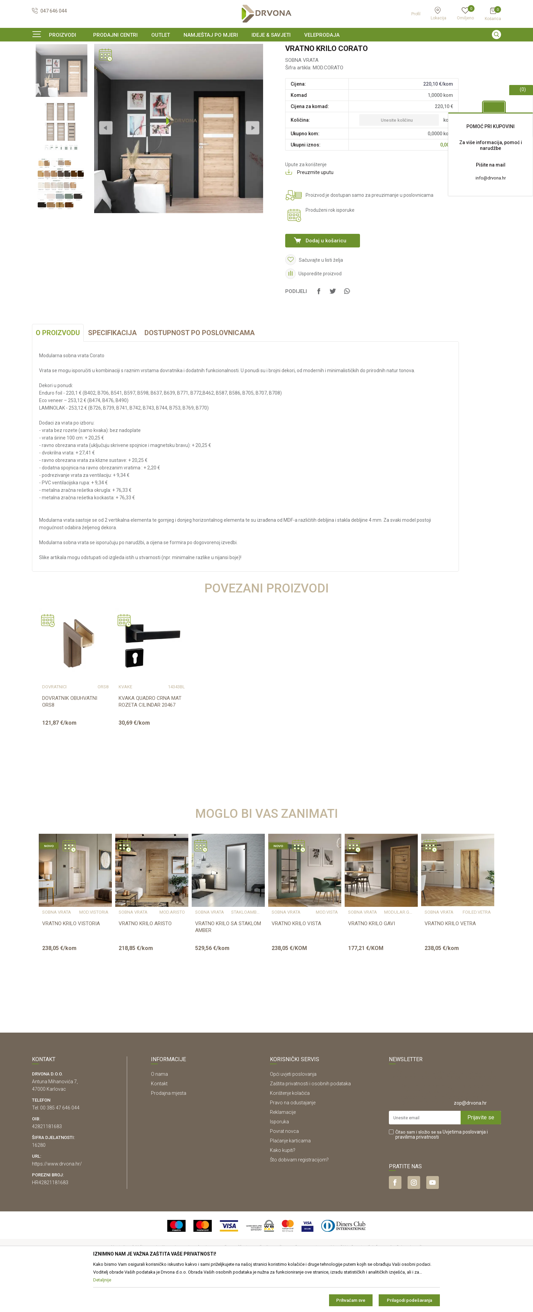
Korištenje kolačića (290, 1134)
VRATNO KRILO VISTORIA (71, 965)
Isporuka (279, 1163)
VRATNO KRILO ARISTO (145, 965)
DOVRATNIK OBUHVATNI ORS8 (69, 743)
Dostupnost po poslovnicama (199, 374)
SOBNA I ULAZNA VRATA (80, 62)
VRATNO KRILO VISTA (296, 965)
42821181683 (47, 1168)
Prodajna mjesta (168, 1134)
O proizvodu (58, 374)
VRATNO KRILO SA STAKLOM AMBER (228, 968)
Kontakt (159, 1125)
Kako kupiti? (282, 1191)
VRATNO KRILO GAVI (371, 965)
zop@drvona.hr (470, 1144)
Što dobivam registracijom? (299, 1201)
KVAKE (125, 728)
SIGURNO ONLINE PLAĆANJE (265, 49)
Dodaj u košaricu (326, 282)
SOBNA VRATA (124, 62)
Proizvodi (41, 62)
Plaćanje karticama (290, 1182)
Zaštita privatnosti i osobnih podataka (310, 1125)
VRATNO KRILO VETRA (450, 965)
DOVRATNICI (54, 728)
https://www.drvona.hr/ (57, 1205)
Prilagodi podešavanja (409, 1300)
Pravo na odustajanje (292, 1144)
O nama (159, 1115)
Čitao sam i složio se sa (441, 1176)
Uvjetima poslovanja (464, 1173)
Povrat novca (284, 1172)
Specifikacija (112, 374)
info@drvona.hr (491, 177)
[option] (266, 49)
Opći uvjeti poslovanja (293, 1115)
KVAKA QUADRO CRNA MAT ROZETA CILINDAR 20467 (150, 743)
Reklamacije (283, 1153)
